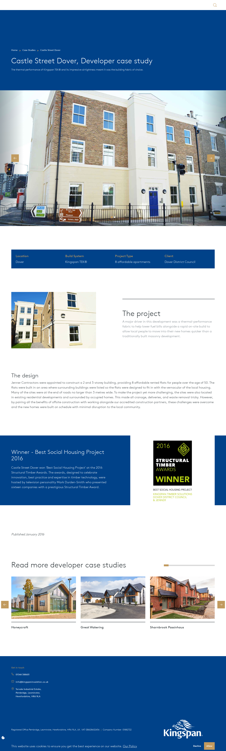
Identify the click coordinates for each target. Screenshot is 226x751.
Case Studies (28, 50)
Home (14, 50)
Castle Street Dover (50, 50)
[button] (15, 158)
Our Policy (130, 746)
